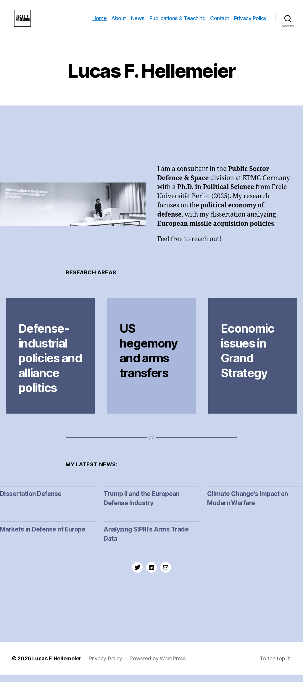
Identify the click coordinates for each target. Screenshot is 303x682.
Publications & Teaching (177, 21)
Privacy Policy (250, 21)
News (138, 21)
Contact (219, 21)
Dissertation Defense (31, 500)
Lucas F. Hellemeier (56, 665)
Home (99, 21)
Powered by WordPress (157, 665)
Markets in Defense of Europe (42, 536)
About (118, 21)
